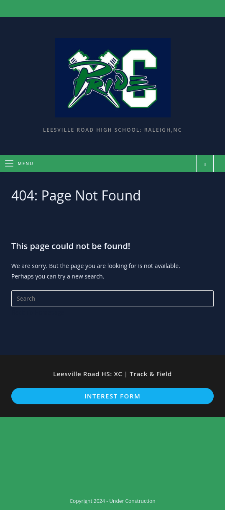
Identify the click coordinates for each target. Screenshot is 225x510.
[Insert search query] (112, 298)
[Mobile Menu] (19, 164)
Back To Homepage (38, 312)
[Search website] (205, 164)
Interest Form (112, 396)
